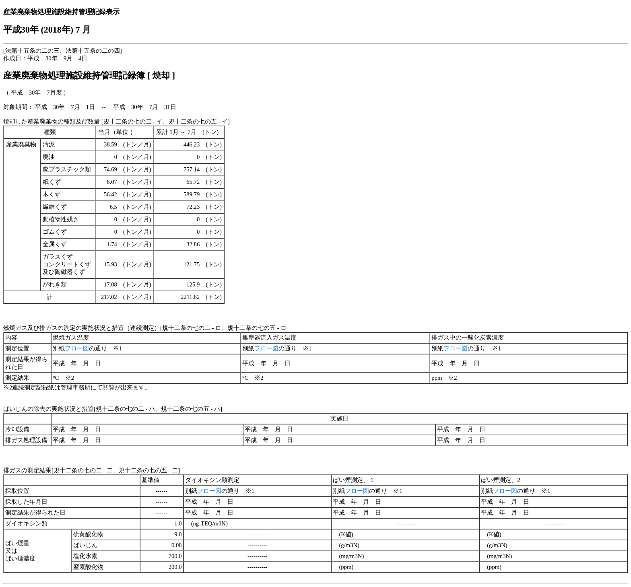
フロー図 (77, 348)
